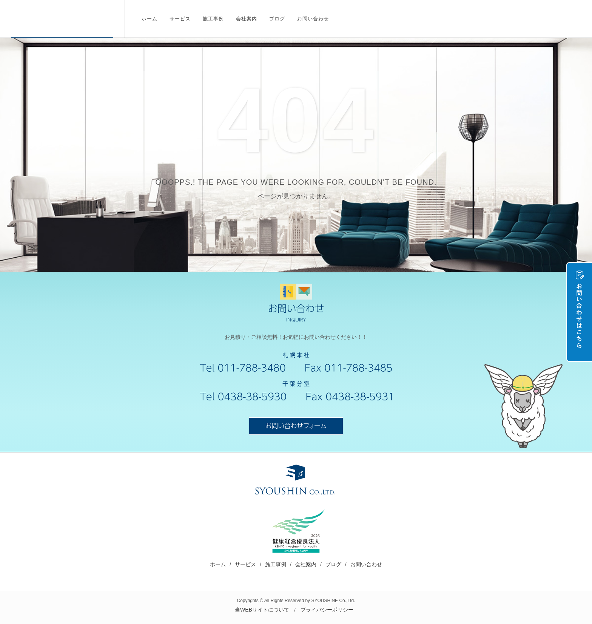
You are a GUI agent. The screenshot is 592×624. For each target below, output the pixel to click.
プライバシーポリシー (327, 610)
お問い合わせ (366, 564)
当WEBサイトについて (262, 610)
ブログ (333, 564)
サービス (245, 564)
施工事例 (275, 564)
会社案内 (305, 564)
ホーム (218, 564)
